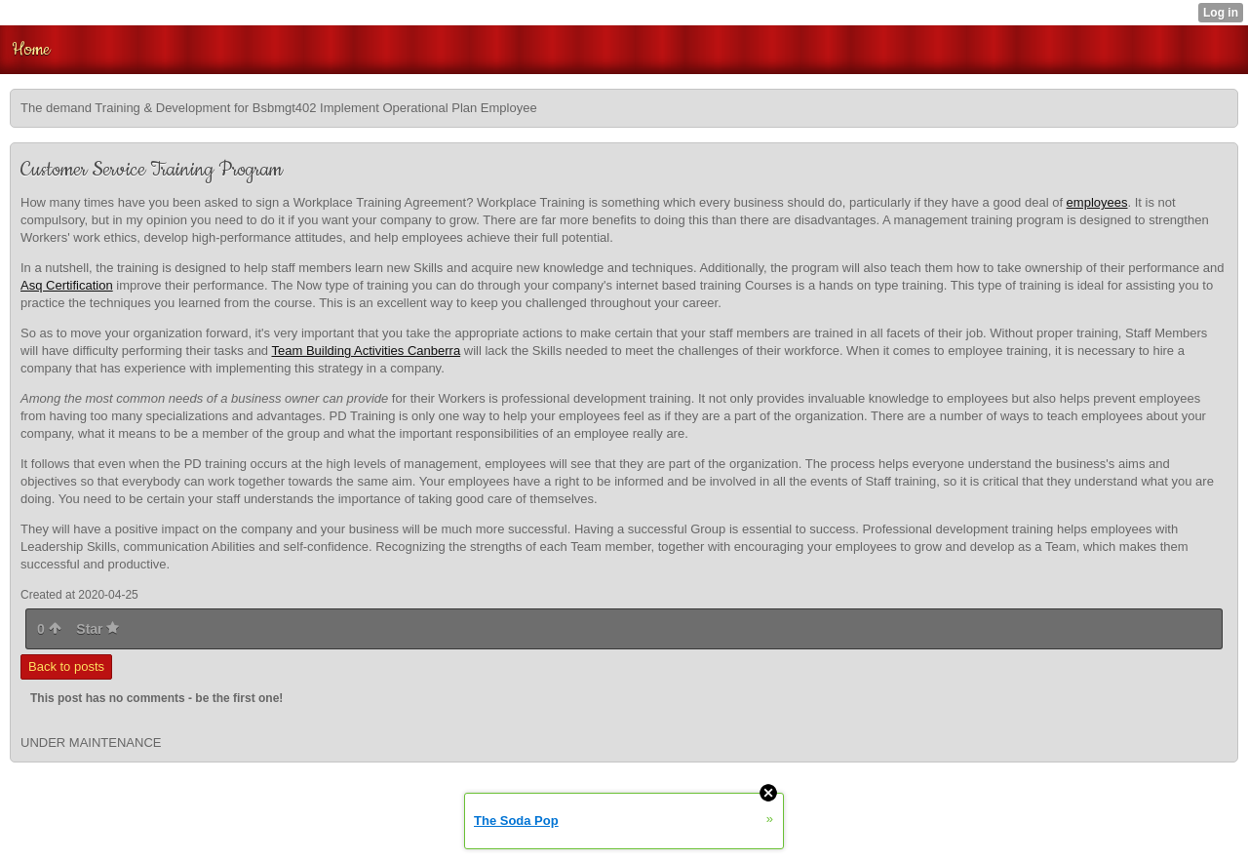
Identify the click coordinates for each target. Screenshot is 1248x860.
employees (1097, 202)
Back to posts (66, 666)
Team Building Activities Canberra (365, 350)
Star (97, 629)
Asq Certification (66, 285)
